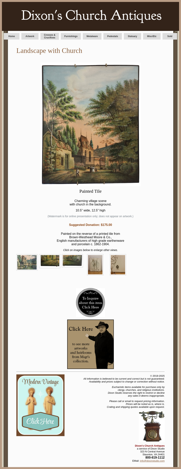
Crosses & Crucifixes (49, 36)
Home (11, 36)
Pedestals (112, 36)
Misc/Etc (152, 36)
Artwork (30, 36)
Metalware (92, 36)
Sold (169, 36)
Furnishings (71, 36)
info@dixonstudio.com (152, 460)
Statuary (132, 36)
